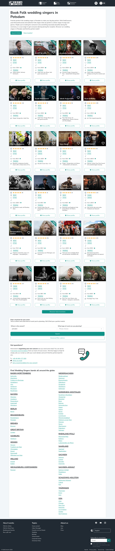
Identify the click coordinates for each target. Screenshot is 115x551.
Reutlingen (13, 391)
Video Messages (36, 528)
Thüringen (62, 491)
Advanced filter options (57, 338)
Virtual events (35, 536)
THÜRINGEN (64, 488)
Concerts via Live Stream (38, 530)
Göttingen (62, 389)
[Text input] (99, 540)
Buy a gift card (7, 532)
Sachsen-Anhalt (64, 470)
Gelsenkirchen (63, 405)
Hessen (12, 445)
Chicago (61, 503)
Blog (62, 526)
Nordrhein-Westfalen (65, 395)
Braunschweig (63, 380)
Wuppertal (62, 397)
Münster (61, 422)
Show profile (21, 80)
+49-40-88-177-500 (19, 358)
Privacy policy (92, 549)
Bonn (60, 401)
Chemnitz (62, 464)
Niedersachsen (63, 376)
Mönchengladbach (64, 418)
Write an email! (17, 361)
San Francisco (63, 514)
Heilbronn (13, 387)
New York (62, 505)
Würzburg (13, 405)
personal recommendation (19, 351)
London (12, 432)
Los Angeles (62, 510)
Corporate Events (36, 538)
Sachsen (61, 457)
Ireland (12, 462)
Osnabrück (62, 384)
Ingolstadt (13, 403)
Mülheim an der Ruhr (65, 420)
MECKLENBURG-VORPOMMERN (23, 467)
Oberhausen (62, 426)
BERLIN (13, 409)
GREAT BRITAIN (17, 429)
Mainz (60, 441)
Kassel (12, 451)
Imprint (86, 549)
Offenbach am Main (16, 455)
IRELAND (14, 459)
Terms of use (101, 549)
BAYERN (14, 394)
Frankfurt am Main (16, 447)
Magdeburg (62, 472)
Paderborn (62, 428)
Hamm (61, 409)
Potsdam (13, 420)
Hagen (61, 407)
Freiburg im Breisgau (17, 380)
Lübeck (61, 482)
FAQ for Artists (7, 526)
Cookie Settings (110, 549)
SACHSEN (63, 454)
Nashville (61, 507)
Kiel (60, 485)
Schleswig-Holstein (65, 480)
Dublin (12, 464)
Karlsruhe (13, 376)
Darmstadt (13, 453)
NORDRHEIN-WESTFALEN (69, 392)
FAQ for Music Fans (8, 528)
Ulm (11, 384)
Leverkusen (62, 416)
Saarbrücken (62, 451)
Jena (60, 495)
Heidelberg (13, 382)
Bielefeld (61, 399)
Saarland (61, 449)
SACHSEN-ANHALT (67, 467)
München (13, 397)
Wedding (34, 532)
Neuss (61, 424)
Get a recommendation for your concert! (25, 363)
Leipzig (61, 459)
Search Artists (16, 33)
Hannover (62, 378)
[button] (102, 3)
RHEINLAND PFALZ (67, 434)
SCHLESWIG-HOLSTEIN (69, 477)
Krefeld (61, 414)
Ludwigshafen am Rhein (66, 443)
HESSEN (13, 442)
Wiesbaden (14, 449)
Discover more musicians (57, 312)
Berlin (12, 412)
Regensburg (14, 401)
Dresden (61, 462)
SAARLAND (63, 446)
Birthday (34, 534)
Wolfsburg (62, 387)
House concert (36, 526)
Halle (60, 474)
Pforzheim (13, 389)
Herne (60, 412)
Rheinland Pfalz (63, 437)
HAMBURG (15, 436)
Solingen (61, 430)
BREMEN (14, 423)
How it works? (27, 33)
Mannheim (13, 378)
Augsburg (13, 399)
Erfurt (60, 493)
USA (60, 498)
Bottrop (61, 403)
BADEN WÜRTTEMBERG (20, 373)
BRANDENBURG (17, 415)
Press (62, 530)
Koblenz (61, 439)
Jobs (62, 528)
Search (57, 334)
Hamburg (13, 439)
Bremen (12, 426)
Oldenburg (62, 382)
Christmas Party (36, 541)
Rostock (12, 470)
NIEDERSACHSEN (66, 373)
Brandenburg (14, 418)
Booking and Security (9, 530)
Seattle (61, 512)
